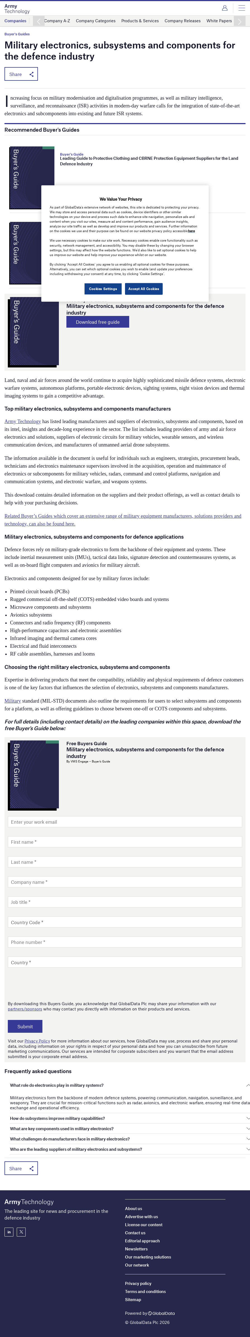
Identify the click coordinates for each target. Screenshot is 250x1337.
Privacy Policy (37, 1040)
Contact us (135, 1232)
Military (12, 701)
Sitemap (133, 1299)
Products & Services (140, 20)
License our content (143, 1224)
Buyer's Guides (17, 34)
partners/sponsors (25, 1008)
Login (225, 8)
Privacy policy (138, 1283)
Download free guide (98, 322)
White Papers (219, 20)
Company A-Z (57, 20)
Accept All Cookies (143, 289)
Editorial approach (142, 1240)
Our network (137, 1264)
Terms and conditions (145, 1291)
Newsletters (136, 1248)
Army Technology (22, 421)
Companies (15, 20)
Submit (25, 1026)
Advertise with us (141, 1216)
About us (133, 1208)
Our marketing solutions (148, 1256)
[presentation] (50, 984)
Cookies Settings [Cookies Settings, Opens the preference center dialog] (103, 289)
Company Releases (183, 20)
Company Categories (96, 20)
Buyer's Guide (71, 154)
